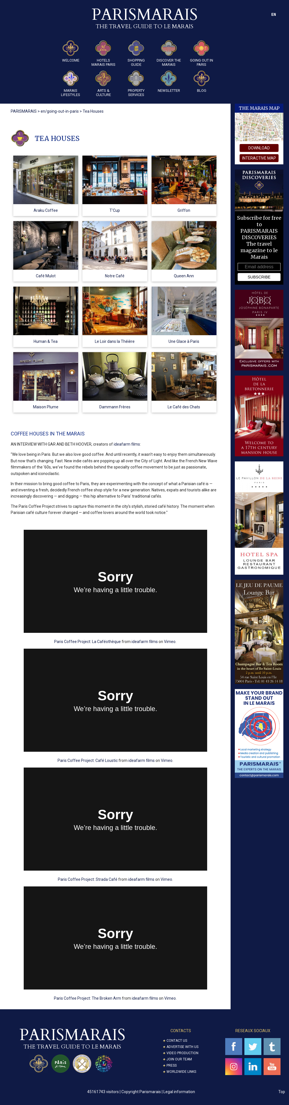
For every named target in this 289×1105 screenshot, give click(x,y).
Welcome (70, 51)
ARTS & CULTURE (103, 84)
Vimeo (170, 641)
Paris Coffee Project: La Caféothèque (87, 641)
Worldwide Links (181, 1072)
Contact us (177, 1041)
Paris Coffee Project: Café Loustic (88, 760)
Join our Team (179, 1059)
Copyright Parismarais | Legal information (158, 1091)
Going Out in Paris (201, 53)
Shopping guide (136, 53)
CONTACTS (180, 1030)
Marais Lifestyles (70, 84)
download (259, 148)
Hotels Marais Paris (103, 53)
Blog (201, 82)
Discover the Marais (169, 53)
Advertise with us (182, 1047)
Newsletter (169, 82)
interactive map (259, 158)
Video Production (182, 1053)
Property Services (136, 84)
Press (172, 1065)
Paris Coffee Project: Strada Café (87, 879)
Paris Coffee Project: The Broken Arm (87, 998)
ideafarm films (127, 444)
